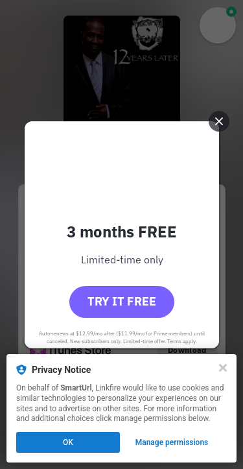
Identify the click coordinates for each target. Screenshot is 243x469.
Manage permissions (172, 442)
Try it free (121, 301)
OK (68, 442)
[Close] (223, 367)
